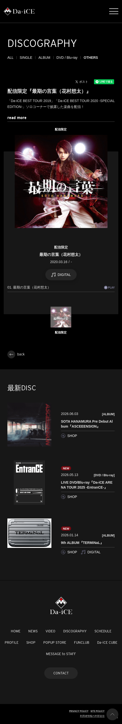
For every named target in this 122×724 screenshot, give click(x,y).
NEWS (33, 631)
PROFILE (11, 642)
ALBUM (44, 58)
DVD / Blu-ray (67, 58)
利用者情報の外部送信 (92, 716)
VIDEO (50, 631)
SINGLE (26, 58)
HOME (15, 631)
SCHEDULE (102, 631)
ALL (10, 58)
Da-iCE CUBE (107, 642)
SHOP (30, 642)
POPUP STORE (54, 642)
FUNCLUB (81, 642)
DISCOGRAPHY (75, 631)
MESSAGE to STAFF (61, 654)
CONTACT (61, 673)
